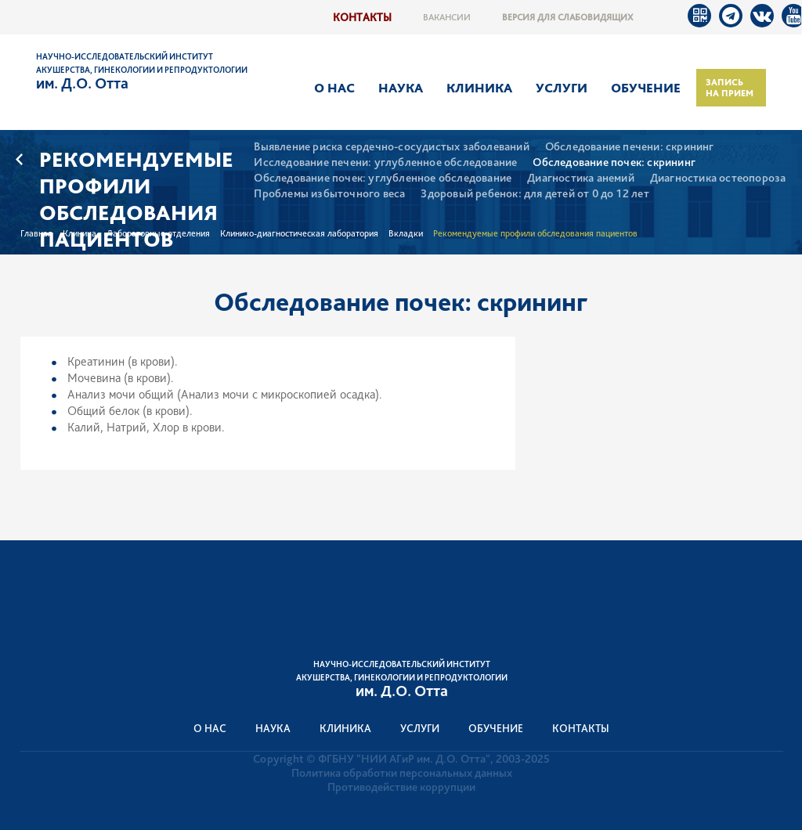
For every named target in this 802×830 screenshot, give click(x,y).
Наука (400, 88)
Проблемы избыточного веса (329, 194)
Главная (36, 233)
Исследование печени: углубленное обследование (385, 162)
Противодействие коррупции (401, 787)
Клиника (479, 88)
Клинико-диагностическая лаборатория (299, 233)
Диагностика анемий (580, 178)
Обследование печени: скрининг (629, 147)
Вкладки (405, 233)
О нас (334, 88)
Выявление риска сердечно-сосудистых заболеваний (391, 147)
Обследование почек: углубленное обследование (382, 178)
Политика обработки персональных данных (401, 773)
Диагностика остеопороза (718, 178)
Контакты (362, 16)
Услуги (561, 88)
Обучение (646, 88)
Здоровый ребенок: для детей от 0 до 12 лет (534, 194)
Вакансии (447, 17)
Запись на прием (729, 88)
